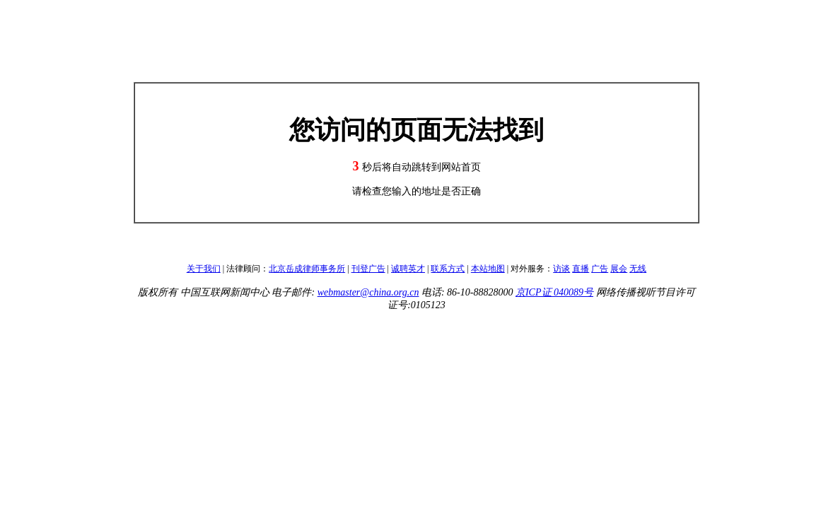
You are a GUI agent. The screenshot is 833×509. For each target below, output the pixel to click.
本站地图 (488, 269)
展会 (618, 269)
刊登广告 (368, 269)
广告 (599, 269)
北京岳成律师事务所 (307, 269)
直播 (580, 269)
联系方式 (448, 269)
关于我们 (204, 269)
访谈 (561, 269)
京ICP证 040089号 (554, 292)
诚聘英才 (408, 269)
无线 (637, 269)
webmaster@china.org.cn (368, 292)
